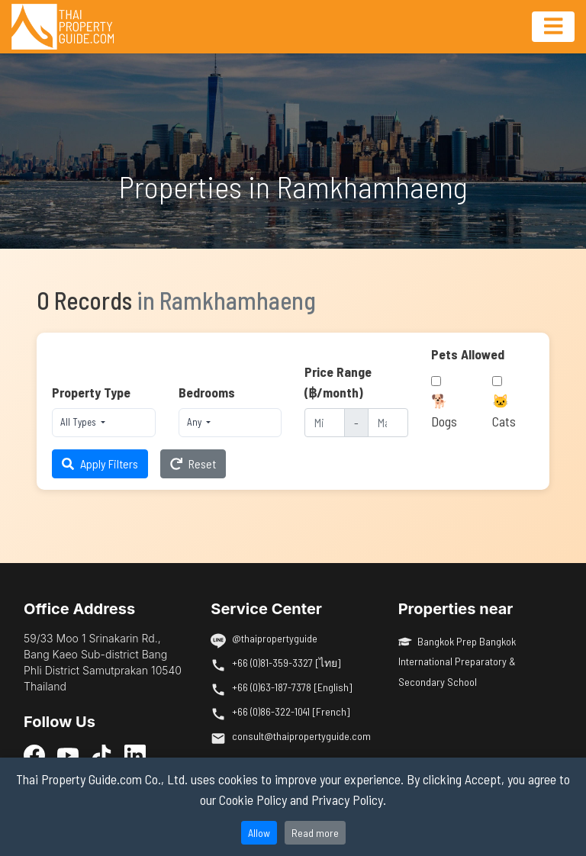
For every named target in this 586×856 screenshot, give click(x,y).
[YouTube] (68, 754)
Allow (259, 832)
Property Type (91, 392)
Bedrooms (207, 392)
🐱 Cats (504, 410)
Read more (315, 832)
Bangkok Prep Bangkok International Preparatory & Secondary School (457, 661)
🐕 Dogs (444, 410)
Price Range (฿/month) (338, 381)
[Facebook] (34, 754)
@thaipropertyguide (274, 638)
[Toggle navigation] (553, 26)
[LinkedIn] (135, 754)
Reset (193, 463)
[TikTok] (101, 754)
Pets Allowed (467, 354)
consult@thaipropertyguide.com (301, 735)
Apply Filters (100, 463)
